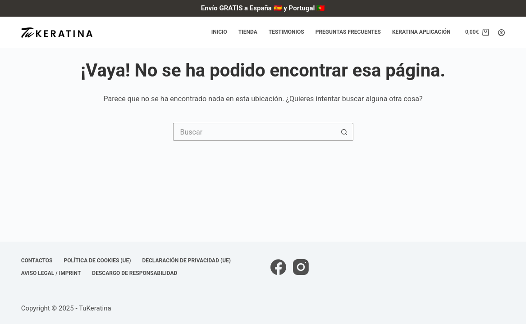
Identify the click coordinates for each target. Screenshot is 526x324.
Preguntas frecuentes (348, 32)
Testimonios (286, 32)
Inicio (219, 32)
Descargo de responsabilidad (134, 273)
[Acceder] (501, 32)
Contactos (37, 260)
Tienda (247, 32)
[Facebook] (278, 267)
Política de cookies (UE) (97, 260)
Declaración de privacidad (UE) (186, 260)
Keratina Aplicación (421, 32)
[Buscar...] (254, 132)
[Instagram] (301, 267)
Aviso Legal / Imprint (51, 273)
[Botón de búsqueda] (344, 132)
